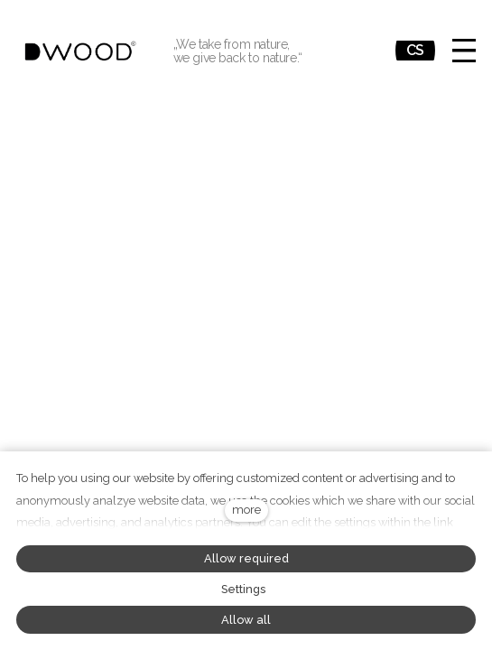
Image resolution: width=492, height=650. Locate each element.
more (246, 509)
